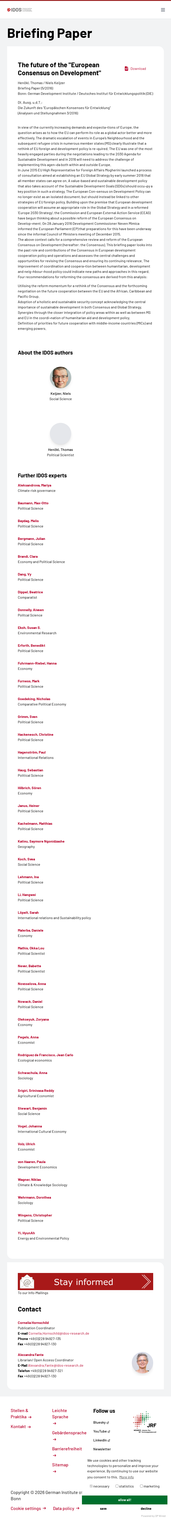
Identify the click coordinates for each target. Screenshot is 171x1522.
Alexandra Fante (31, 1354)
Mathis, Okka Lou (31, 948)
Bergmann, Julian (31, 538)
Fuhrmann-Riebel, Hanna (37, 663)
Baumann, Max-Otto (33, 503)
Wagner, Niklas (29, 1179)
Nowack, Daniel (30, 1001)
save (103, 1508)
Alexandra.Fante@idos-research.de (55, 1365)
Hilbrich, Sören (29, 788)
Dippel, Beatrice (30, 592)
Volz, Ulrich (26, 1144)
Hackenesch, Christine (35, 734)
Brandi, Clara (28, 556)
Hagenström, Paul (32, 752)
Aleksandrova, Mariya (34, 485)
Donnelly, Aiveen (31, 610)
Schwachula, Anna (32, 1072)
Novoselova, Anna (32, 983)
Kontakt (21, 1426)
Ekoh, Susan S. (29, 627)
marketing (150, 1486)
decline (146, 1508)
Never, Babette (29, 966)
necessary (99, 1486)
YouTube (101, 1431)
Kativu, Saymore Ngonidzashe (41, 841)
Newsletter (102, 1449)
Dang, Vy (24, 574)
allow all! (124, 1500)
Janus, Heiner (28, 805)
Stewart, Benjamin (32, 1108)
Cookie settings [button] (28, 1508)
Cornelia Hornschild (33, 1322)
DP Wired (160, 1515)
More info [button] (126, 1477)
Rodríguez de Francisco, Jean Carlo (45, 1055)
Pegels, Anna (28, 1037)
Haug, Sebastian (30, 770)
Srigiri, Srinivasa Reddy (36, 1090)
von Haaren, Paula (31, 1161)
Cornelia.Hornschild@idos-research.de (58, 1333)
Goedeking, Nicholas (34, 699)
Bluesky (101, 1422)
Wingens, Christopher (35, 1215)
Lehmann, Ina (28, 877)
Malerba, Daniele (30, 930)
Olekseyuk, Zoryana (33, 1019)
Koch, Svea (26, 859)
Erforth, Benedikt (31, 645)
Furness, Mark (29, 681)
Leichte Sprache (60, 1416)
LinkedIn (101, 1440)
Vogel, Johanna (30, 1126)
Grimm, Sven (27, 716)
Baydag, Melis (28, 521)
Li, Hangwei (27, 894)
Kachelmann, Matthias (35, 823)
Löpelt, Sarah (28, 912)
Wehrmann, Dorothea (34, 1197)
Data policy (66, 1508)
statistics (125, 1486)
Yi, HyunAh (26, 1233)
